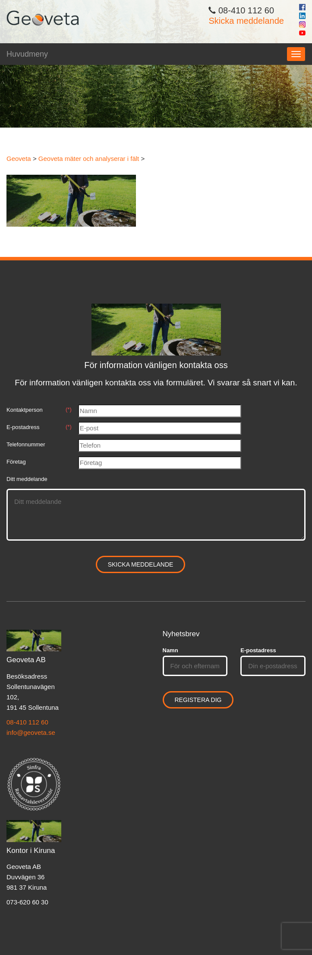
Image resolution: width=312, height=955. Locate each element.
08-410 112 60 (27, 722)
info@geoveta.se (30, 732)
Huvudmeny (27, 54)
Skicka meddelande (246, 21)
